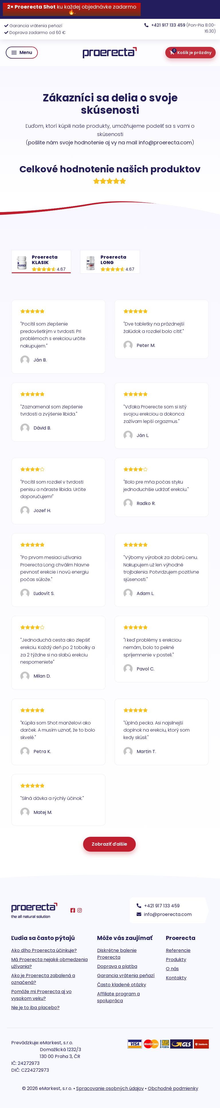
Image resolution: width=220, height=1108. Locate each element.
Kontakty (176, 978)
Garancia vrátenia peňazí (35, 26)
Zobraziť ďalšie (109, 844)
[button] (22, 53)
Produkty (176, 959)
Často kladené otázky (121, 984)
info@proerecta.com (164, 914)
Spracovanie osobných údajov (110, 1088)
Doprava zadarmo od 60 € (37, 32)
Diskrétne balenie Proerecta (117, 954)
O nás (172, 968)
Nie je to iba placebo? (35, 1007)
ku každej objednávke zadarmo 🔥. (71, 9)
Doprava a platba (117, 966)
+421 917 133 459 (158, 906)
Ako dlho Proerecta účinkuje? (44, 950)
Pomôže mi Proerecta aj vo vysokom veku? (41, 995)
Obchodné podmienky (173, 1088)
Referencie (178, 950)
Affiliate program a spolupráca (118, 997)
